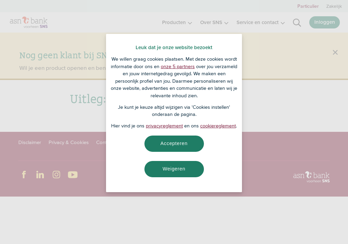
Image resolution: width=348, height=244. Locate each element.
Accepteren (174, 143)
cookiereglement (218, 125)
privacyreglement (164, 125)
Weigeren (173, 168)
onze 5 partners (178, 66)
